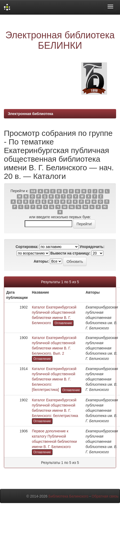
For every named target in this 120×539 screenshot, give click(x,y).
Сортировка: (27, 247)
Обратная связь (105, 496)
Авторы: (41, 261)
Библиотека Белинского (68, 496)
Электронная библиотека (30, 114)
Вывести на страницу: (70, 253)
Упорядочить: (91, 247)
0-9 (33, 191)
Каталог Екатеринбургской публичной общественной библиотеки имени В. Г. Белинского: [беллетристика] (54, 379)
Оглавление (63, 323)
